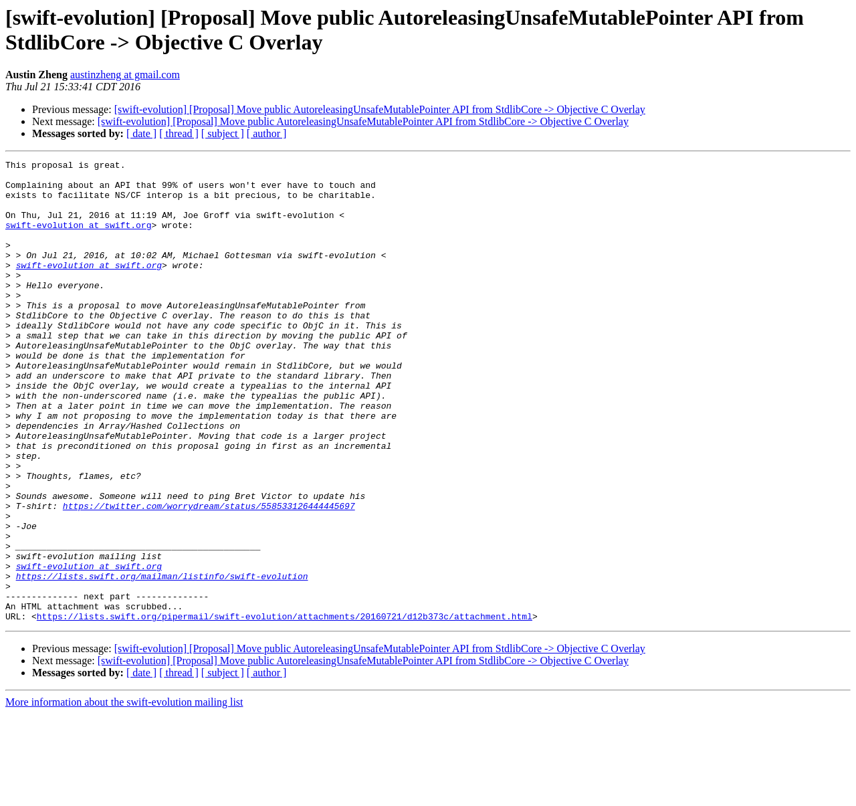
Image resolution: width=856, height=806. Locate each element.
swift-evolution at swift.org (78, 239)
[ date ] (141, 133)
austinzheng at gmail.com (125, 74)
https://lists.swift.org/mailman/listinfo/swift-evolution (162, 660)
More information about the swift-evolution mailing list (124, 794)
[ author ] (267, 133)
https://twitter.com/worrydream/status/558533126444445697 (209, 576)
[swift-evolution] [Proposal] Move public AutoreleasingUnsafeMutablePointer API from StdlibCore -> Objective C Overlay (379, 109)
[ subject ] (222, 133)
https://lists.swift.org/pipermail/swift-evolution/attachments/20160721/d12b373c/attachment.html (284, 708)
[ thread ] (179, 133)
